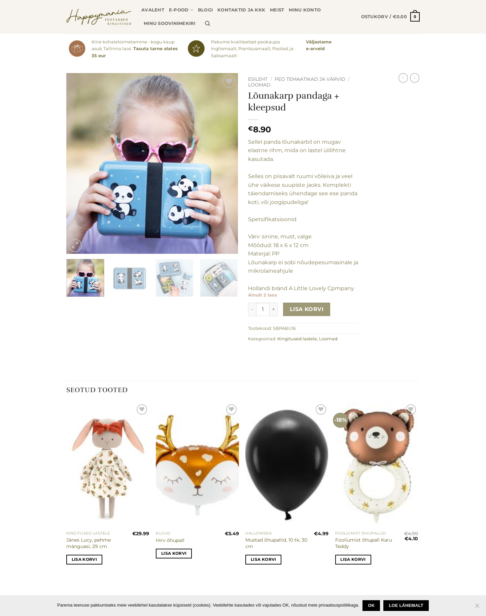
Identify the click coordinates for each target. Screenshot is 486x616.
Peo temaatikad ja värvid (310, 79)
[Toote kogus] (263, 309)
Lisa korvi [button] (84, 559)
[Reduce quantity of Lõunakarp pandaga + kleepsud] (252, 309)
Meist (277, 9)
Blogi (205, 9)
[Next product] (403, 77)
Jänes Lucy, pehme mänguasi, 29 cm (88, 543)
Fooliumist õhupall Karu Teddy (363, 543)
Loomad (259, 85)
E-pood (181, 10)
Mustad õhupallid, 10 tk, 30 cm (276, 543)
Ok (371, 605)
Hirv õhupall (170, 540)
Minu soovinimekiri (170, 23)
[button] (390, 16)
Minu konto (305, 9)
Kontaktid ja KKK (241, 9)
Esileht (258, 79)
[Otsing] (207, 23)
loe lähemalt (406, 605)
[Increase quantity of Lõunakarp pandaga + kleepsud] (274, 309)
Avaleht (152, 9)
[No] (477, 607)
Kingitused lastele (297, 338)
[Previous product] (414, 77)
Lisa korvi (307, 309)
